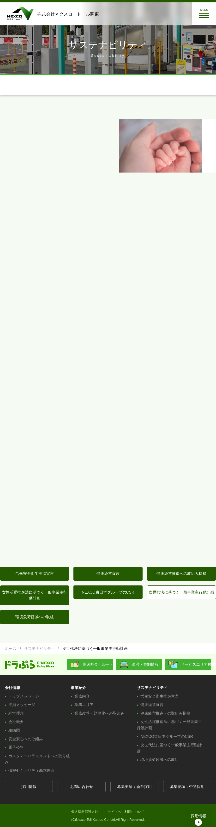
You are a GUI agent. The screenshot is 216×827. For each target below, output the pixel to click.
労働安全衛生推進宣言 (34, 574)
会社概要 (16, 722)
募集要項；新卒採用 (134, 787)
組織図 (14, 730)
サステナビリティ (39, 649)
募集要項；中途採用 (187, 787)
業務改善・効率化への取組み (99, 713)
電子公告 (16, 747)
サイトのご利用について (126, 812)
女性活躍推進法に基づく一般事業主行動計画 (34, 595)
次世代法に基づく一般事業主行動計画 (181, 592)
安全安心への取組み (25, 739)
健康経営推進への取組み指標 (181, 574)
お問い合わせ (81, 787)
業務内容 (82, 696)
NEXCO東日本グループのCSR (108, 592)
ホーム (10, 649)
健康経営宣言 (108, 574)
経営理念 (16, 713)
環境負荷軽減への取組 (34, 617)
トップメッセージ (23, 696)
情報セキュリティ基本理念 (31, 771)
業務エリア (84, 705)
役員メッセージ (21, 705)
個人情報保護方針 (84, 812)
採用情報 (28, 787)
